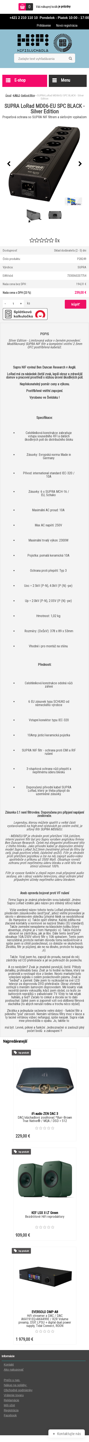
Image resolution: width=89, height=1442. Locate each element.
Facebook (10, 1415)
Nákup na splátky (15, 1385)
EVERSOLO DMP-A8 (45, 1312)
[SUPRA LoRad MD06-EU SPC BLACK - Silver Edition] (44, 164)
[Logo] (44, 42)
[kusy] (13, 303)
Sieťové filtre (28, 95)
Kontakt (9, 1364)
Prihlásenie (44, 26)
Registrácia (11, 1410)
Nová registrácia (66, 26)
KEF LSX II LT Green (44, 1213)
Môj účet (9, 1405)
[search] (70, 59)
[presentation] (8, 164)
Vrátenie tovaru (14, 1395)
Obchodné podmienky (18, 1390)
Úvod (8, 95)
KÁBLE (16, 95)
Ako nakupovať (14, 1369)
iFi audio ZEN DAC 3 (45, 1114)
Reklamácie (11, 1400)
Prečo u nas (12, 1380)
